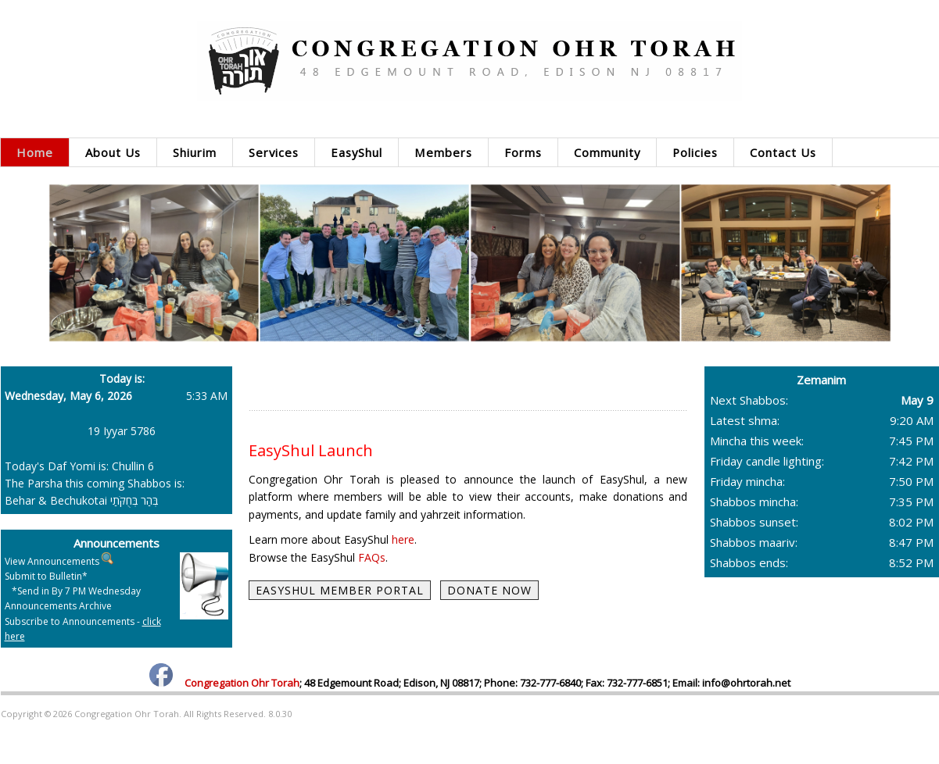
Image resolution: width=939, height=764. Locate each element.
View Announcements (52, 561)
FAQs (371, 557)
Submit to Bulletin (43, 576)
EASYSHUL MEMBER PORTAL (340, 590)
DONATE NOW (489, 590)
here (403, 539)
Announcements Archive (58, 605)
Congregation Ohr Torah (242, 683)
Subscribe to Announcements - (83, 629)
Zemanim (821, 379)
